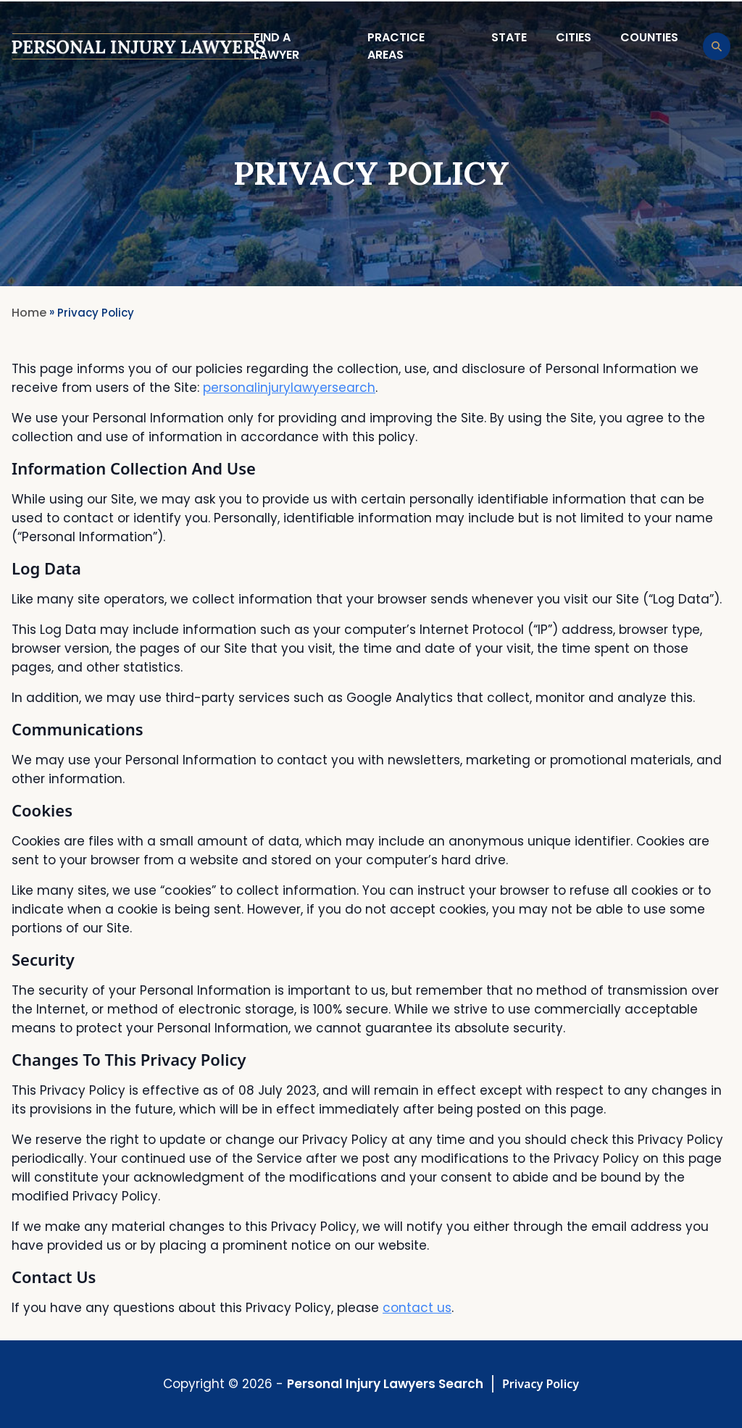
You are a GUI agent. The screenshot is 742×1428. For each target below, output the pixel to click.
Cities (573, 37)
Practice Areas (396, 46)
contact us (417, 1307)
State (509, 37)
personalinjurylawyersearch (289, 387)
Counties (649, 37)
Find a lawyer (276, 46)
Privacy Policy (540, 1384)
